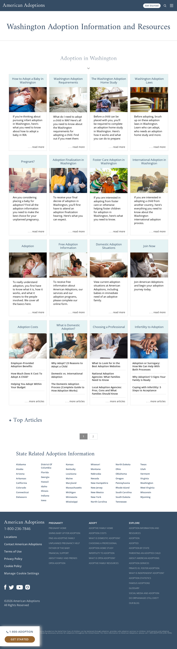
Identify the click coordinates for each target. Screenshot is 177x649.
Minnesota (71, 497)
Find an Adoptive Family (62, 538)
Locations (10, 537)
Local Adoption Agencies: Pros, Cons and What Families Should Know (107, 390)
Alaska (19, 469)
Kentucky (71, 469)
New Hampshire (99, 482)
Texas (143, 464)
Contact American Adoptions (23, 544)
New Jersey (97, 487)
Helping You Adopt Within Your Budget (26, 385)
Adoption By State (139, 548)
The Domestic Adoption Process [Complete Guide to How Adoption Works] (67, 387)
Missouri (95, 464)
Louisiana (71, 473)
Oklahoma (121, 473)
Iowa (43, 500)
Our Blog (134, 603)
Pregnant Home (57, 528)
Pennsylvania (123, 482)
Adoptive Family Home (101, 528)
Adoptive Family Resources (104, 563)
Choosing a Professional (103, 543)
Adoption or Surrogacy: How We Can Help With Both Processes (146, 366)
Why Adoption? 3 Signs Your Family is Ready (149, 378)
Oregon (120, 478)
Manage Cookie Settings (21, 573)
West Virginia (147, 487)
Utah (143, 469)
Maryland (71, 482)
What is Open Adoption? (102, 558)
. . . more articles (34, 401)
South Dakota (123, 497)
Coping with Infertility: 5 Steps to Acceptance (146, 389)
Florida (45, 472)
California (21, 482)
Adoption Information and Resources (144, 531)
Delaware (21, 497)
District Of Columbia (46, 466)
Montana (96, 469)
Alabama (21, 464)
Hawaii (45, 481)
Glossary (134, 588)
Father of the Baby (59, 548)
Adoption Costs (97, 533)
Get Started (152, 5)
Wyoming (145, 497)
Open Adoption (57, 563)
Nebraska (96, 473)
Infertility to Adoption (101, 553)
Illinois (44, 490)
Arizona (20, 473)
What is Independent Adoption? (146, 573)
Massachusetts (74, 487)
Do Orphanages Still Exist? (144, 598)
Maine (69, 478)
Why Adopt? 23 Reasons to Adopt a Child (67, 364)
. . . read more (36, 147)
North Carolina (99, 501)
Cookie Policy (13, 566)
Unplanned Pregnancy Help (64, 543)
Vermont (145, 473)
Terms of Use (13, 551)
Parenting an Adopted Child (145, 553)
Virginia (144, 478)
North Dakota (123, 464)
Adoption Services (139, 563)
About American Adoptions (144, 558)
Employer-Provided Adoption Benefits (22, 364)
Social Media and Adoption (144, 593)
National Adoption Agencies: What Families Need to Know (106, 377)
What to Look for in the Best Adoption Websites (106, 364)
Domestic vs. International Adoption (67, 375)
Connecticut (22, 492)
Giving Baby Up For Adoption (64, 533)
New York (96, 497)
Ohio (118, 469)
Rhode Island (122, 487)
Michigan (71, 492)
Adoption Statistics (140, 578)
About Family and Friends (63, 558)
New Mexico (97, 492)
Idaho (44, 486)
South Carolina (124, 492)
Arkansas (21, 478)
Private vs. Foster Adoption (144, 568)
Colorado (21, 487)
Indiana (45, 495)
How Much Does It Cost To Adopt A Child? (26, 375)
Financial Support (59, 553)
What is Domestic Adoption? (104, 538)
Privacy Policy (13, 559)
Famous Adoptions (139, 583)
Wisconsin (145, 492)
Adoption (134, 538)
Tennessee (121, 501)
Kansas (69, 464)
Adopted (134, 543)
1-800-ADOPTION (19, 631)
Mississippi (72, 501)
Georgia (45, 477)
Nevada (95, 478)
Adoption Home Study (101, 548)
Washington (146, 482)
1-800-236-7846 (17, 528)
